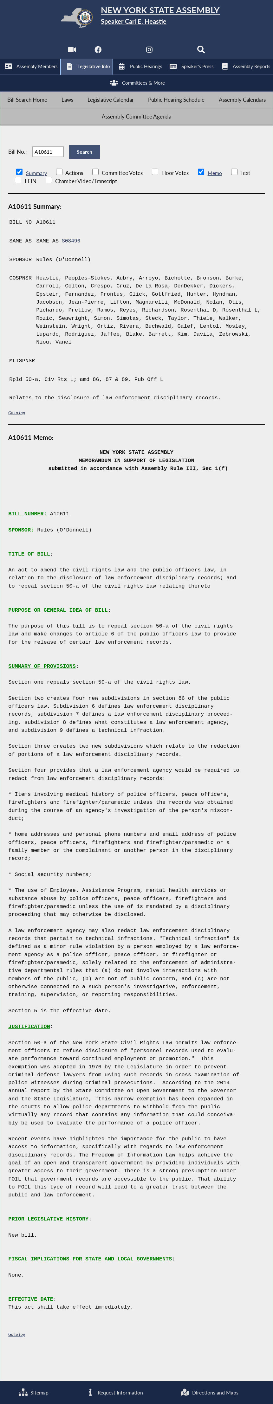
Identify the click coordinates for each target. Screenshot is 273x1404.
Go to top (16, 438)
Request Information (114, 1391)
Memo (216, 199)
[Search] (202, 54)
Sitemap (33, 1391)
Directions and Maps (209, 1391)
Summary (37, 199)
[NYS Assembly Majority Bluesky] (176, 54)
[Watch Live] (71, 54)
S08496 (71, 267)
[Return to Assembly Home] (136, 19)
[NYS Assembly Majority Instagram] (149, 54)
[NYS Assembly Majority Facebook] (97, 54)
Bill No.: (17, 174)
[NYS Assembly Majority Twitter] (123, 54)
